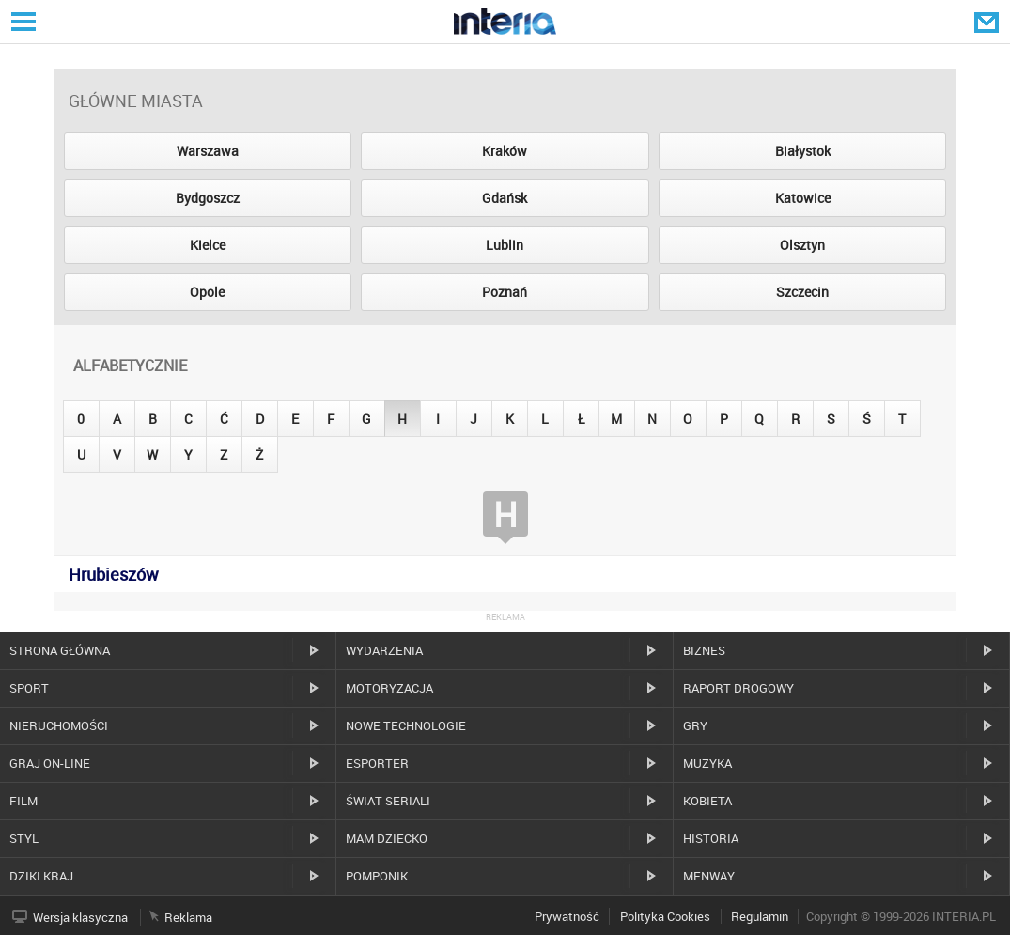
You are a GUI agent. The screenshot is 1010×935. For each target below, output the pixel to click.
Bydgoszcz (208, 198)
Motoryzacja (389, 687)
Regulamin (759, 916)
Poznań (504, 292)
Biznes (704, 650)
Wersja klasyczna (80, 917)
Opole (207, 292)
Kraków (504, 151)
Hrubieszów (114, 574)
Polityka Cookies (665, 916)
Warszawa (208, 151)
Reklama (188, 917)
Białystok (803, 151)
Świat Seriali (388, 800)
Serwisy (21, 21)
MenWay (709, 875)
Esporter (377, 763)
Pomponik (377, 875)
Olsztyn (802, 245)
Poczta (988, 21)
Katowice (803, 198)
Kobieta (707, 800)
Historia (710, 838)
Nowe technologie (406, 725)
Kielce (207, 245)
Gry (695, 725)
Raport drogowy (738, 687)
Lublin (504, 245)
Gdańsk (504, 198)
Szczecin (802, 292)
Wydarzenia (384, 650)
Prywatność (567, 916)
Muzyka (707, 763)
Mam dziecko (386, 838)
